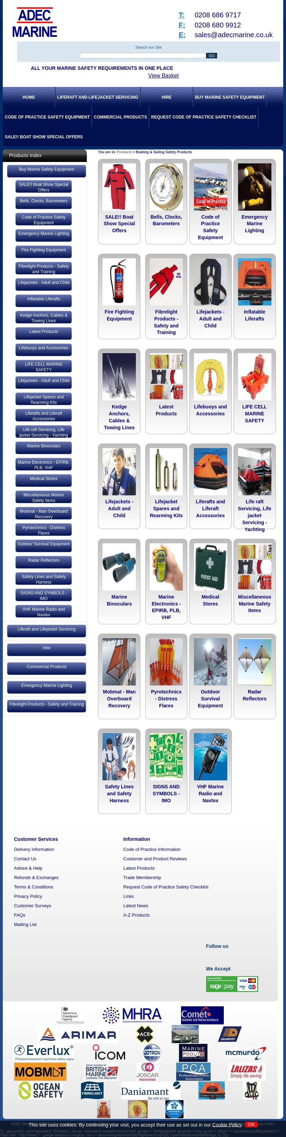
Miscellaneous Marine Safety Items (44, 498)
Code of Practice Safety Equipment (47, 117)
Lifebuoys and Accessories (43, 348)
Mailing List (25, 924)
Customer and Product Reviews (155, 858)
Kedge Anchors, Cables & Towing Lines (43, 318)
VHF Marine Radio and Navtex (44, 612)
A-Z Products (136, 915)
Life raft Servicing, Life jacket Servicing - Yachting (43, 432)
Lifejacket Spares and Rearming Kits (44, 400)
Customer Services (36, 839)
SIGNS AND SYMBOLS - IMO (44, 596)
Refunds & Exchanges (36, 877)
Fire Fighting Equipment (44, 249)
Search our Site (149, 47)
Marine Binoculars (43, 446)
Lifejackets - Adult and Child (44, 282)
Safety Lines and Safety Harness (44, 579)
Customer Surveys (32, 905)
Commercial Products (120, 117)
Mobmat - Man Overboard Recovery (43, 514)
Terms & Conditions (33, 887)
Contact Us (25, 858)
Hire (167, 97)
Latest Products (43, 331)
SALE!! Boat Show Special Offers (44, 137)
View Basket (163, 76)
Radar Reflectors (43, 560)
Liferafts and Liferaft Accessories (43, 416)
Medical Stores (43, 478)
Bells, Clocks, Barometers (43, 200)
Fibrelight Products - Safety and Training (43, 269)
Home (29, 97)
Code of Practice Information (152, 849)
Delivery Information (34, 849)
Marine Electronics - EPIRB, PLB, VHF (44, 465)
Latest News (135, 905)
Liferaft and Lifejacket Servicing (97, 97)
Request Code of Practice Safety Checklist (203, 117)
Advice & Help (28, 868)
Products (124, 152)
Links (128, 896)
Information (136, 839)
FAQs (19, 915)
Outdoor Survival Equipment (44, 544)
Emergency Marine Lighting (43, 233)
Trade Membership (142, 877)
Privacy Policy (28, 896)
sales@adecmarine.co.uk (234, 35)
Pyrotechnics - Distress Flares (43, 530)
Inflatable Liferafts (43, 299)
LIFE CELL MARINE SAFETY (44, 367)
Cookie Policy (227, 1124)
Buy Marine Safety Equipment (230, 97)
